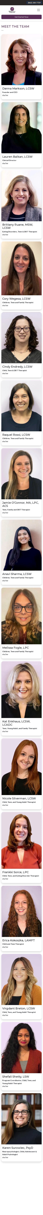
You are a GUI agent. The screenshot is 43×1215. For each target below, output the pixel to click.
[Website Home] (12, 10)
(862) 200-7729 (34, 3)
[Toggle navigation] (38, 10)
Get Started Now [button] (21, 17)
